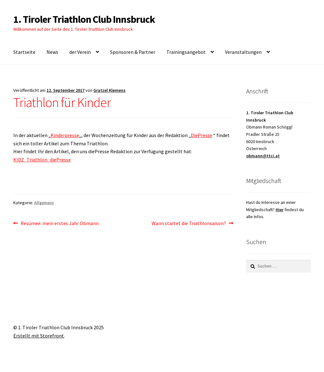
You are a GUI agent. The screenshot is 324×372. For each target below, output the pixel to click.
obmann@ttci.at (263, 156)
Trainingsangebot (186, 52)
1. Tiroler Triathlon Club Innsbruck (84, 19)
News (52, 52)
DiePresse (201, 135)
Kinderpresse (65, 135)
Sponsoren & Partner (132, 52)
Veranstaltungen (243, 52)
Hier (280, 209)
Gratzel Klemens (109, 90)
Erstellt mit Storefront (38, 335)
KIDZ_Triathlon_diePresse (42, 159)
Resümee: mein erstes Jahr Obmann (59, 223)
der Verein (80, 52)
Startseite (24, 52)
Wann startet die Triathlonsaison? (189, 223)
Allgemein (44, 202)
